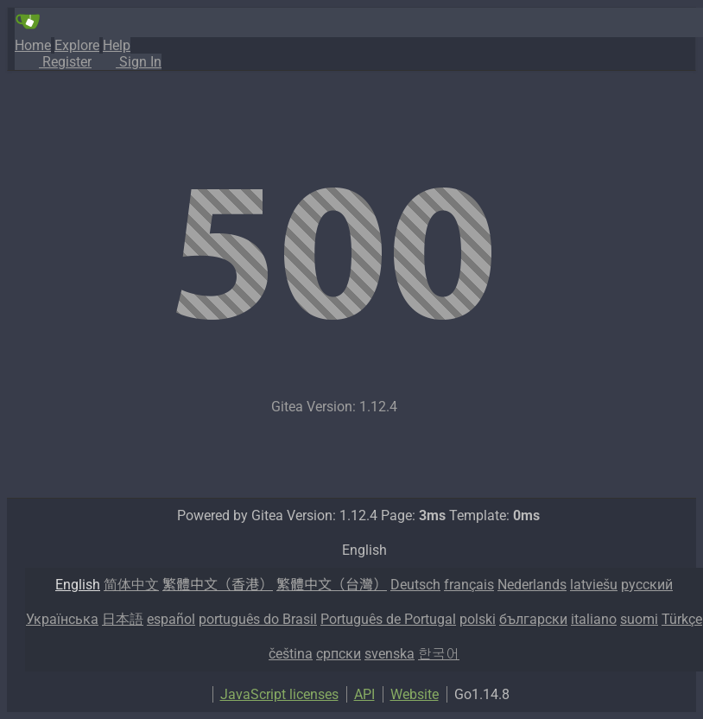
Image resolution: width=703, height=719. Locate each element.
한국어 (438, 654)
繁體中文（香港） (217, 584)
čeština (291, 654)
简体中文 (131, 584)
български (533, 619)
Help (116, 45)
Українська (62, 619)
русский (647, 584)
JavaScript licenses (279, 694)
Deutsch (415, 584)
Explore (76, 45)
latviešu (594, 584)
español (171, 619)
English (77, 584)
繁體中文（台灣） (331, 584)
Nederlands (532, 584)
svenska (389, 654)
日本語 (122, 619)
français (469, 584)
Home (33, 45)
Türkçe (682, 619)
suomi (639, 619)
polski (477, 619)
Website (414, 694)
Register (53, 62)
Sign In (127, 62)
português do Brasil (258, 619)
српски (338, 654)
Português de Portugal (388, 619)
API (364, 694)
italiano (594, 619)
